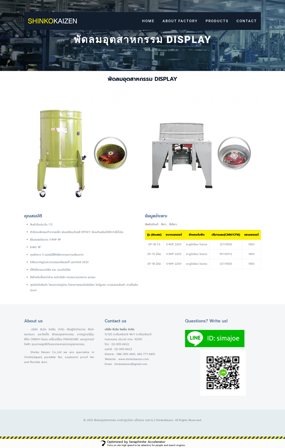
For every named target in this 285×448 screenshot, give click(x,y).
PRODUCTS (129, 50)
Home (110, 50)
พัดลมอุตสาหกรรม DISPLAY (162, 50)
